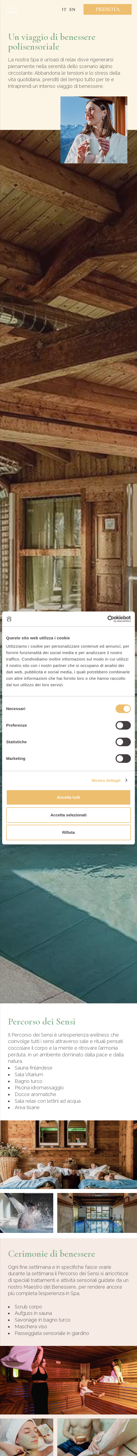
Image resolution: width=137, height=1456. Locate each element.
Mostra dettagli (106, 780)
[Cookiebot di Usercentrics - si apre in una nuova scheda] (107, 619)
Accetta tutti (68, 797)
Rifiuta (68, 832)
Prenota (108, 9)
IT (64, 9)
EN (72, 9)
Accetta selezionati (68, 815)
